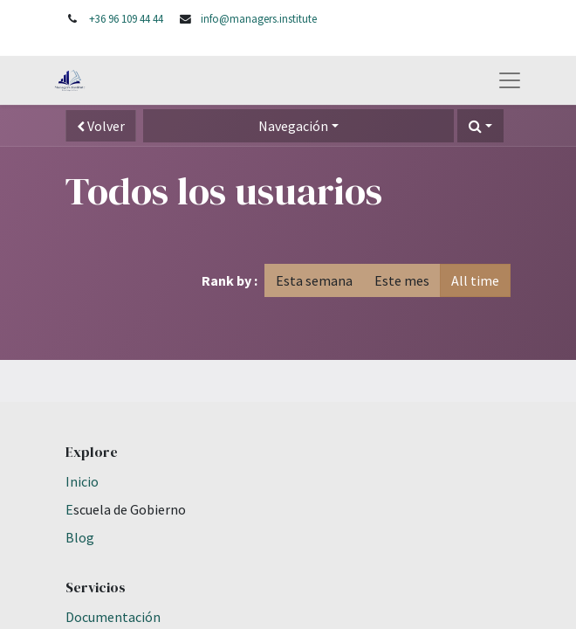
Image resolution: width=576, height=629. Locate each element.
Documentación (113, 617)
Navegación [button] (293, 126)
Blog (79, 537)
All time (475, 280)
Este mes (401, 280)
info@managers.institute (259, 18)
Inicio (82, 481)
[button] (480, 125)
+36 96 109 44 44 (126, 18)
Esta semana (314, 280)
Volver (101, 126)
